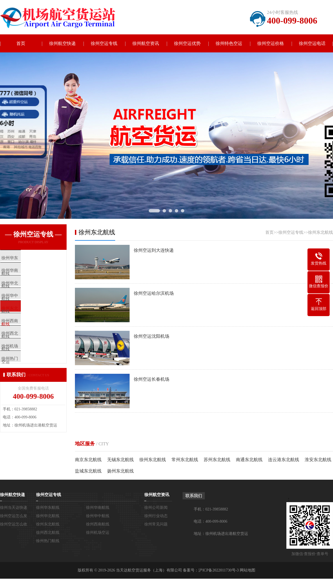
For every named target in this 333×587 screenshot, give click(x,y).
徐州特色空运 (229, 43)
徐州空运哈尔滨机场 (154, 293)
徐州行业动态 (156, 516)
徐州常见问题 (156, 524)
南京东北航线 (88, 459)
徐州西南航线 (97, 524)
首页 (20, 43)
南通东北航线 (249, 459)
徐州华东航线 (47, 507)
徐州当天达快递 (13, 507)
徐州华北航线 (47, 516)
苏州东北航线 (217, 459)
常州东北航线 (184, 459)
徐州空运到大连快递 (154, 250)
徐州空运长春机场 (151, 379)
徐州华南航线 (97, 507)
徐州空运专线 (104, 43)
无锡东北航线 (120, 459)
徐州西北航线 (47, 532)
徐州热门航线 (47, 541)
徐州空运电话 (312, 43)
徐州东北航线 (320, 232)
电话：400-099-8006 (210, 521)
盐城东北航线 (88, 471)
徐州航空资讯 (145, 43)
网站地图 (247, 570)
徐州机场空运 (97, 532)
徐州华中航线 (97, 516)
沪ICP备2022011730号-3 (218, 570)
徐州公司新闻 (156, 507)
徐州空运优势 (187, 43)
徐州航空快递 (62, 43)
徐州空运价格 (270, 43)
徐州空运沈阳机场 (151, 336)
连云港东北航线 (283, 459)
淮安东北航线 (318, 459)
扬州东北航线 (120, 471)
